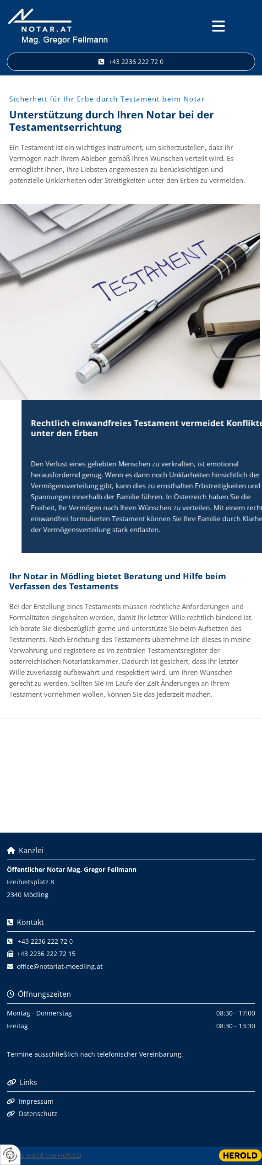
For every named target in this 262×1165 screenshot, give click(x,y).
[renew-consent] (10, 1154)
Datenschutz (38, 1113)
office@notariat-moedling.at (60, 966)
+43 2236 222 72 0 (45, 941)
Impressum (36, 1101)
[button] (218, 26)
